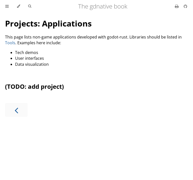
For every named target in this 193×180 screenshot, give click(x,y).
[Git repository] (185, 6)
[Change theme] (18, 6)
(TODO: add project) (34, 86)
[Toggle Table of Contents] (7, 6)
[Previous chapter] (16, 110)
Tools (10, 43)
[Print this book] (177, 6)
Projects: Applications (48, 23)
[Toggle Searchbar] (29, 6)
